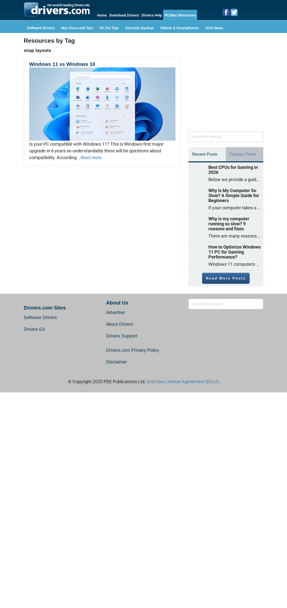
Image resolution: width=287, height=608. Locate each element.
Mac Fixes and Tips (77, 28)
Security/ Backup (139, 28)
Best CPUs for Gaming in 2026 (233, 170)
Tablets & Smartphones (179, 28)
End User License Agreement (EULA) (183, 381)
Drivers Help (152, 15)
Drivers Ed (34, 329)
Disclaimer (116, 361)
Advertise (115, 312)
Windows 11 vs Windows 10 (62, 64)
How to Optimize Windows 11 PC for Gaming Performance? (234, 252)
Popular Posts (243, 154)
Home (102, 15)
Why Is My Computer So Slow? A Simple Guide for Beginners (233, 195)
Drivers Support (121, 335)
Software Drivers (41, 28)
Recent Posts (204, 154)
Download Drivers (124, 15)
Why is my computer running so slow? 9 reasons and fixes (228, 223)
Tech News (214, 28)
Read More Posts (226, 278)
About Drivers (119, 324)
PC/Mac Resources (180, 15)
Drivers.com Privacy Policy (132, 350)
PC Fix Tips (109, 28)
